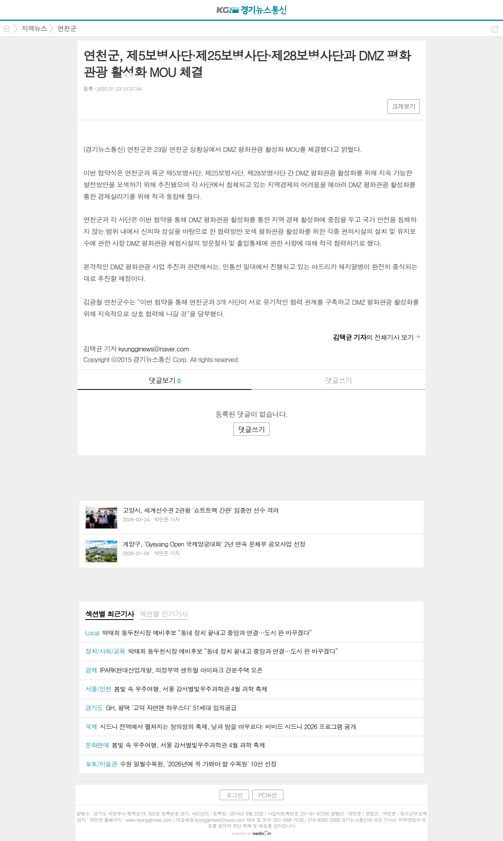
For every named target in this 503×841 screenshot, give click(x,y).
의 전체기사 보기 (373, 337)
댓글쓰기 (338, 380)
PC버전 (268, 795)
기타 (137, 106)
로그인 (234, 795)
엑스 (106, 106)
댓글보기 (164, 380)
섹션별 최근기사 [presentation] (109, 614)
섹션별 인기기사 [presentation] (163, 614)
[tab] (109, 614)
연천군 (66, 28)
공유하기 (494, 28)
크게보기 (403, 106)
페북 (90, 106)
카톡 (122, 106)
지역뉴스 (34, 28)
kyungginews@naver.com (153, 348)
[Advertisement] (251, 471)
